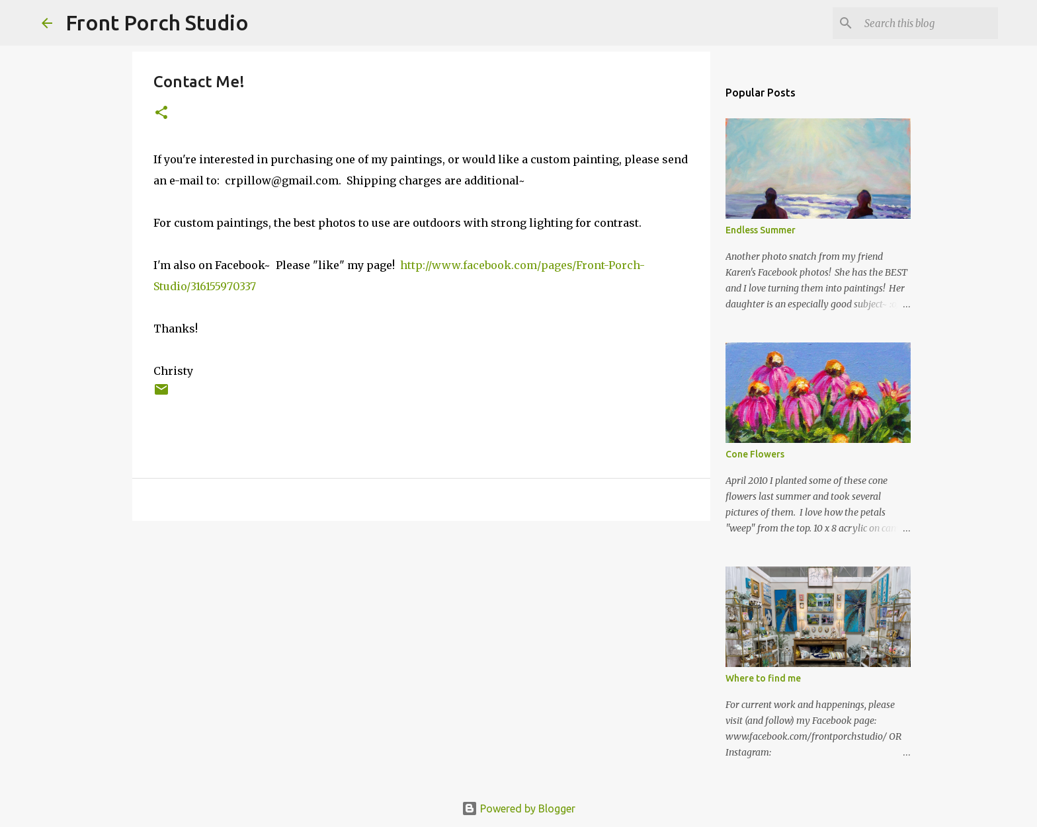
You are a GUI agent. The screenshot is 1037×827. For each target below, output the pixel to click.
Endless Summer (761, 230)
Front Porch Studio (157, 22)
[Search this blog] (928, 23)
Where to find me (763, 678)
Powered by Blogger (518, 808)
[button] (161, 113)
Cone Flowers (755, 454)
